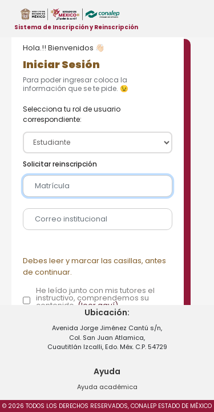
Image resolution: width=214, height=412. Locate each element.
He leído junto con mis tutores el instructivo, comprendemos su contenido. (95, 298)
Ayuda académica (107, 386)
